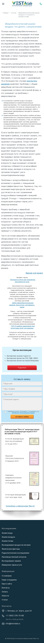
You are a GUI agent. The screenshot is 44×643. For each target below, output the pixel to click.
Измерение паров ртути (12, 565)
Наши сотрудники (9, 580)
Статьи (5, 600)
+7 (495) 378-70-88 (13, 615)
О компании (7, 576)
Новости (5, 596)
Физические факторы (11, 549)
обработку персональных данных (23, 412)
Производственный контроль (14, 557)
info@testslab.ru (11, 623)
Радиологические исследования (15, 553)
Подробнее (22, 368)
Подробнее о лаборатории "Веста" (20, 506)
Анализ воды (7, 533)
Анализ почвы (7, 541)
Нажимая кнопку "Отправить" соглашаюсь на (23, 412)
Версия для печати (34, 273)
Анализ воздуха (8, 537)
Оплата (5, 592)
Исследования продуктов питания (16, 545)
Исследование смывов (11, 561)
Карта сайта (7, 584)
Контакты (6, 588)
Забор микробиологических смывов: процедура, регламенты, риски (22, 305)
